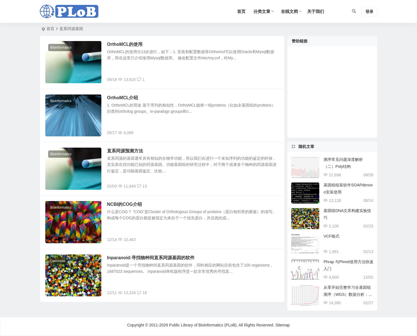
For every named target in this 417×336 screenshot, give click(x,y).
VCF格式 (331, 236)
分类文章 (261, 11)
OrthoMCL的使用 (125, 44)
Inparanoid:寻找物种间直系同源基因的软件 (151, 258)
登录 (369, 11)
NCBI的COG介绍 (124, 204)
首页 (50, 28)
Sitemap (282, 325)
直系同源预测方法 (125, 151)
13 (142, 186)
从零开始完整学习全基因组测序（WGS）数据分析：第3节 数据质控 (348, 294)
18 (142, 293)
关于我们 (315, 11)
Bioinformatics (61, 47)
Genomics (58, 261)
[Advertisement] (332, 95)
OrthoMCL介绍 (122, 97)
